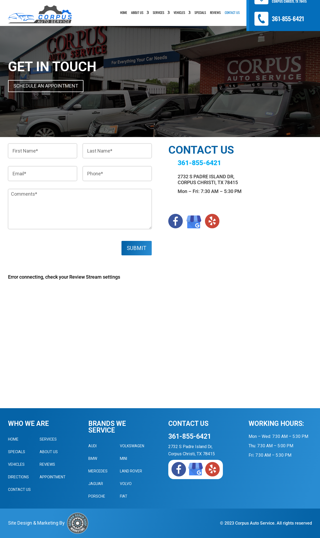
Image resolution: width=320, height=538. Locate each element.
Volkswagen (132, 446)
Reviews (215, 13)
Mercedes (98, 471)
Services (158, 13)
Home (123, 13)
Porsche (96, 496)
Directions (18, 477)
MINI (123, 458)
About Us (137, 13)
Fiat (123, 496)
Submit (136, 248)
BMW (92, 458)
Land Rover (131, 471)
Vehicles (179, 13)
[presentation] (48, 254)
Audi (92, 446)
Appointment (53, 477)
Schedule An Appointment (45, 86)
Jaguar (95, 484)
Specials (200, 13)
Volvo (126, 484)
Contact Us (232, 13)
